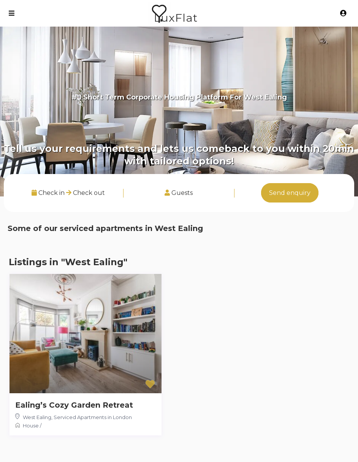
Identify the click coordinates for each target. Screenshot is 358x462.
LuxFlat (176, 17)
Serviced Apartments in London (93, 417)
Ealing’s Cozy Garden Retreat (74, 405)
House (31, 425)
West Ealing (37, 417)
